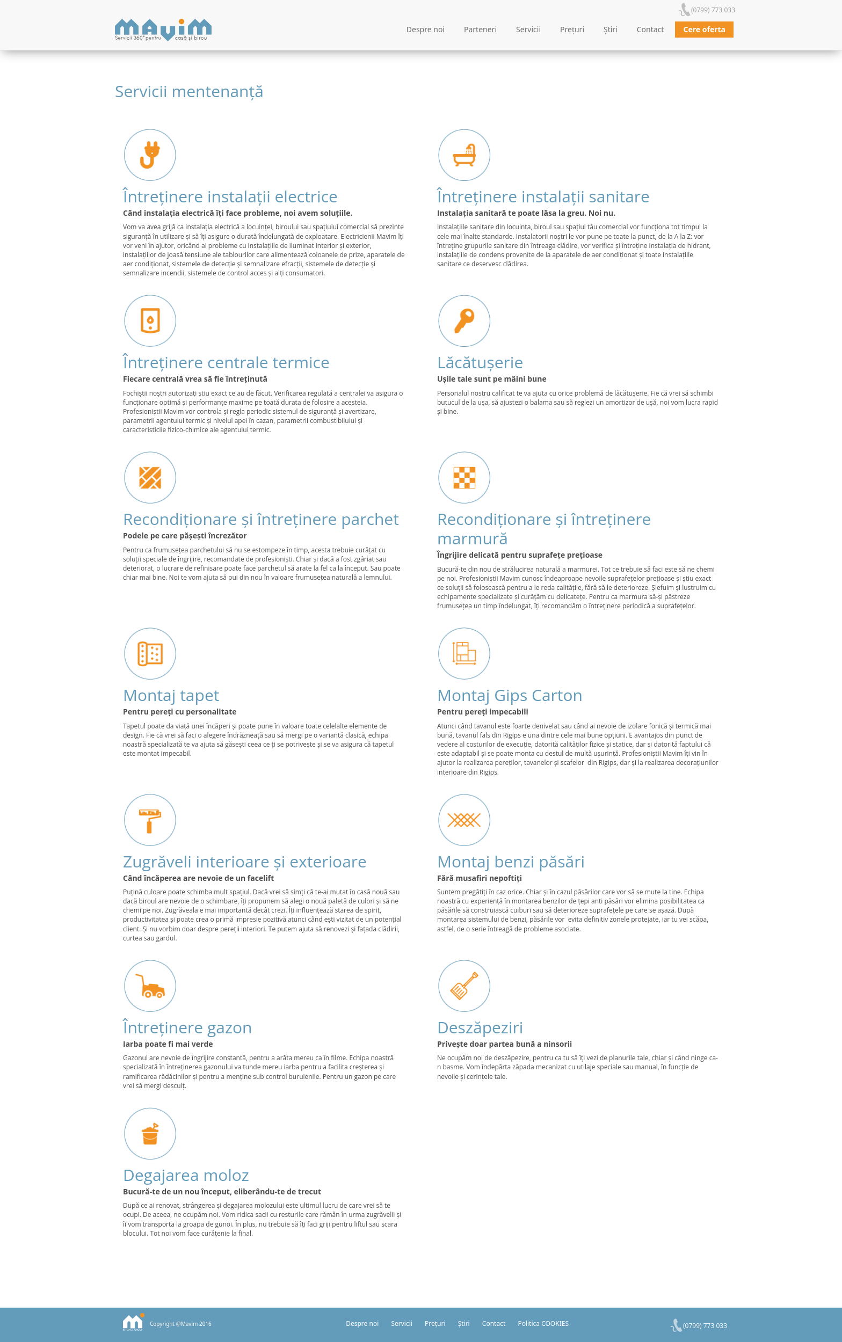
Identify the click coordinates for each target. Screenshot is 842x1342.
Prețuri (572, 29)
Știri (611, 29)
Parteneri (480, 29)
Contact (650, 29)
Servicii (528, 29)
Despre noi (426, 29)
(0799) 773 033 (713, 9)
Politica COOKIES (543, 1323)
